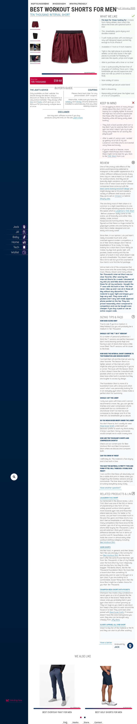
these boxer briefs (107, 426)
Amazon (118, 196)
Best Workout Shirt (107, 542)
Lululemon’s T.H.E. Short (124, 211)
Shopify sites (105, 199)
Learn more (78, 118)
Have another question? (110, 488)
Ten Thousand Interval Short (50, 14)
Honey (78, 102)
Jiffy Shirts (115, 620)
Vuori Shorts (105, 547)
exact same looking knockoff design (115, 188)
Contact (98, 722)
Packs (39, 102)
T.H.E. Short (112, 156)
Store (86, 722)
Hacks (75, 722)
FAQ (65, 722)
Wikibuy (68, 102)
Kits (31, 102)
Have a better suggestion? (111, 642)
